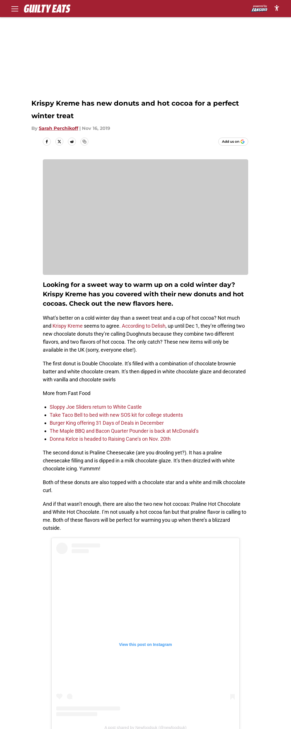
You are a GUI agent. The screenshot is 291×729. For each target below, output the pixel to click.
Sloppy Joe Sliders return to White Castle (96, 407)
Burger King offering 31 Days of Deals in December (107, 423)
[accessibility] (277, 8)
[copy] (84, 142)
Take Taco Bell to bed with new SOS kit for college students (116, 415)
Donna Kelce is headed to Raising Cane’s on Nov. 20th (110, 439)
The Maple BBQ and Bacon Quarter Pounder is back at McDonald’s (124, 431)
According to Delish (143, 326)
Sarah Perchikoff (58, 128)
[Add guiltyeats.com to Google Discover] (233, 142)
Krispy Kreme (67, 326)
